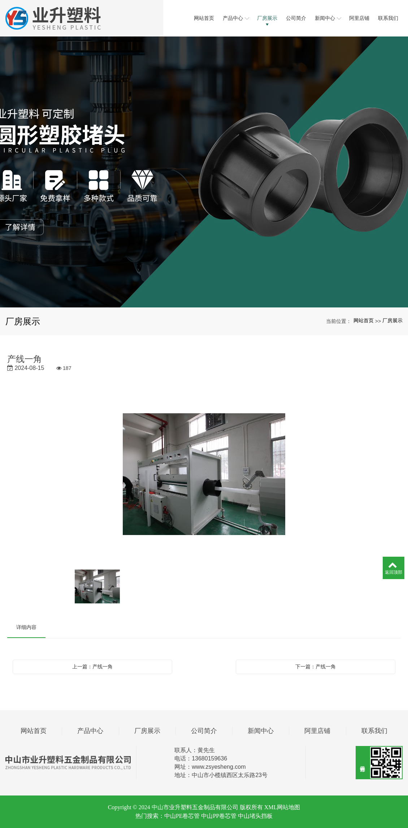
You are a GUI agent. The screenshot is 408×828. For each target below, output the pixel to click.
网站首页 (363, 320)
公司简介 (204, 730)
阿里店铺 (317, 730)
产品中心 (90, 730)
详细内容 (26, 627)
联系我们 (374, 730)
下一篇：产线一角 (315, 666)
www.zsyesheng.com (219, 767)
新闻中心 (261, 730)
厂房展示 (392, 320)
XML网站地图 (282, 807)
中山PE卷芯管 (182, 816)
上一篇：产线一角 (92, 666)
